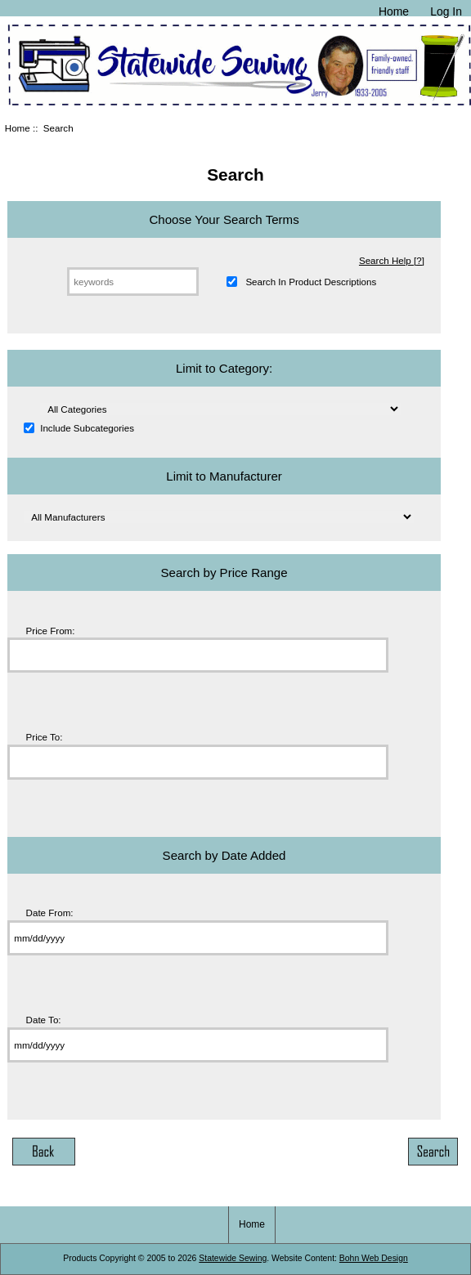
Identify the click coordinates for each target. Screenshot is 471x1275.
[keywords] (133, 281)
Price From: (50, 630)
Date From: (50, 913)
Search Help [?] (391, 260)
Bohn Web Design (373, 1258)
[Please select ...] (220, 409)
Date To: (43, 1019)
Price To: (44, 736)
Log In (446, 11)
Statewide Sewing (233, 1258)
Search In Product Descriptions (310, 281)
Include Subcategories (87, 428)
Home (394, 11)
